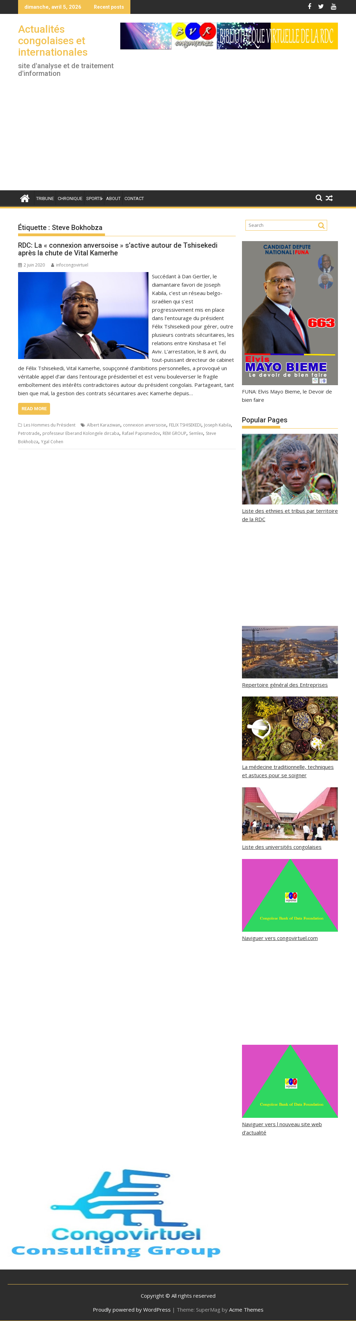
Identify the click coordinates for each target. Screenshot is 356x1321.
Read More (34, 408)
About (113, 198)
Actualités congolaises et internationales (53, 40)
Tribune (45, 198)
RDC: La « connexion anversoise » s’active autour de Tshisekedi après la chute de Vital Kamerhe (118, 249)
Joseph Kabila (217, 425)
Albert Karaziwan (103, 425)
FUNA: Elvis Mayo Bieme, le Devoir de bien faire (290, 391)
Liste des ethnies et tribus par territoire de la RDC (290, 511)
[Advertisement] (178, 138)
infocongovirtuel (69, 265)
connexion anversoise (144, 425)
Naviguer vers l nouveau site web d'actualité (290, 1124)
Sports (94, 198)
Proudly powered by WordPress (132, 1309)
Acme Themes (246, 1309)
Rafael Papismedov (141, 433)
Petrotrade (29, 433)
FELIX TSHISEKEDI (185, 425)
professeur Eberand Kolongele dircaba (80, 433)
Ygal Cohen (52, 442)
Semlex (196, 433)
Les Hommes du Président (49, 425)
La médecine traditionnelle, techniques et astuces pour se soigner (290, 767)
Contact (134, 198)
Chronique (70, 198)
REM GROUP (174, 433)
